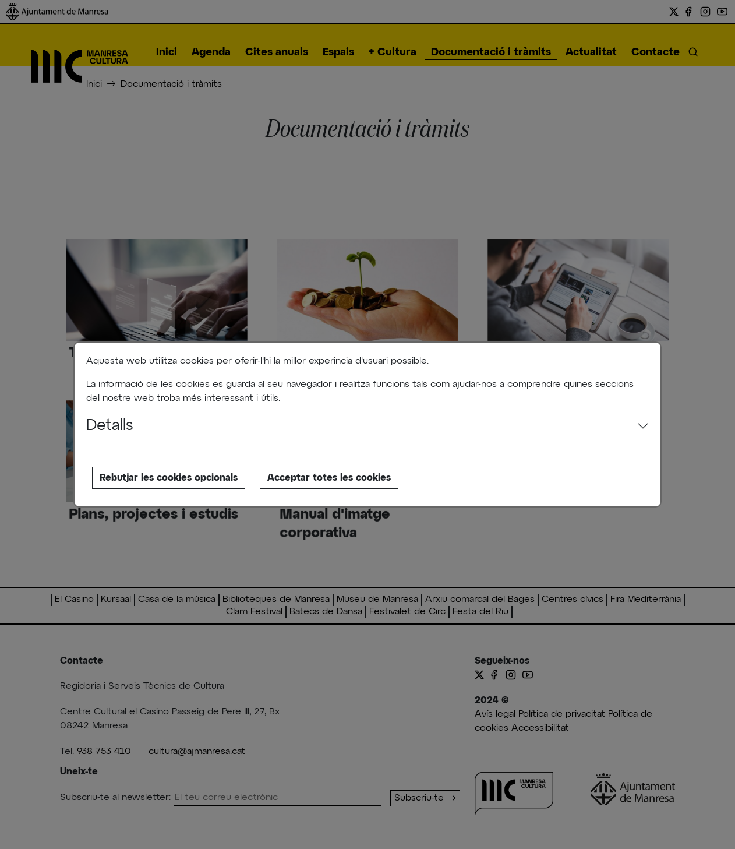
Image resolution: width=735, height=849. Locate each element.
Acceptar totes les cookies (329, 477)
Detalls (109, 426)
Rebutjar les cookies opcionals (169, 477)
